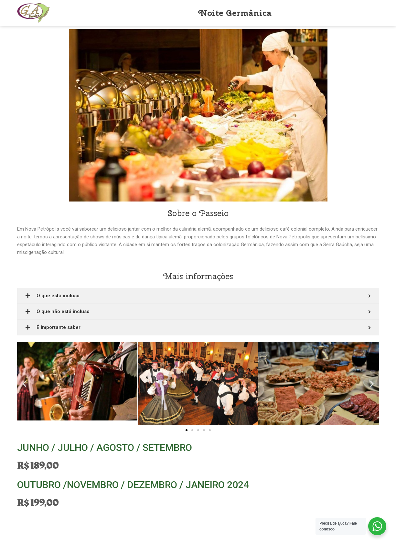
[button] (186, 430)
